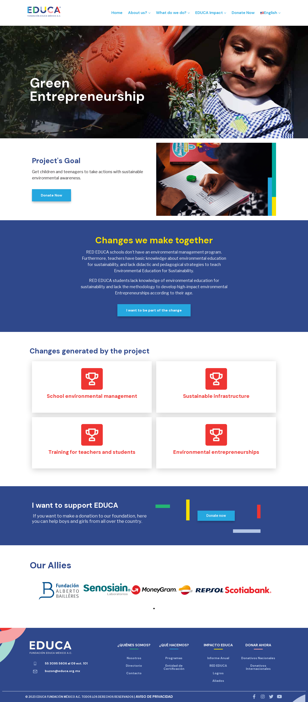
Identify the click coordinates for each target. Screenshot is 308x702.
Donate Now (243, 12)
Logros (218, 673)
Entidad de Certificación (174, 667)
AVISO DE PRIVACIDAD (154, 696)
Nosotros (134, 658)
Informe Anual (218, 658)
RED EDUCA (218, 666)
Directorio (134, 666)
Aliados (218, 681)
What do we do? (171, 12)
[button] (154, 608)
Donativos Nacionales (258, 658)
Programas (173, 658)
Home (116, 12)
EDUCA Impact (209, 12)
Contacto (134, 673)
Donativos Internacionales (258, 667)
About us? (137, 12)
